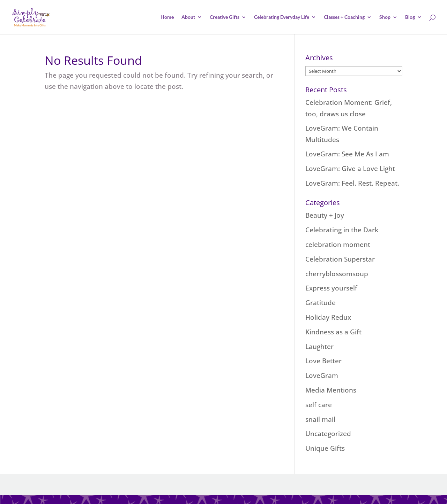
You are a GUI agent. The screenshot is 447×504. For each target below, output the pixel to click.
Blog (410, 17)
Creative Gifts (224, 17)
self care (318, 404)
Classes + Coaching (344, 17)
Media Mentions (330, 390)
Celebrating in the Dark (341, 229)
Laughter (319, 346)
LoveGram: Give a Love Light (350, 168)
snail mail (320, 419)
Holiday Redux (328, 317)
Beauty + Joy (324, 215)
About (188, 17)
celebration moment (337, 244)
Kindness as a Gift (333, 331)
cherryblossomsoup (336, 273)
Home (167, 17)
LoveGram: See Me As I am (347, 153)
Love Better (323, 360)
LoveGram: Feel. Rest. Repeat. (352, 183)
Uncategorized (328, 433)
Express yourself (331, 288)
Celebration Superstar (340, 259)
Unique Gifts (325, 448)
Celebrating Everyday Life (281, 17)
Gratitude (320, 302)
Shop (384, 17)
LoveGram (321, 375)
